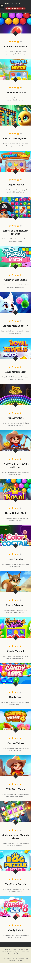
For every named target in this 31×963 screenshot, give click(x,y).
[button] (2, 6)
